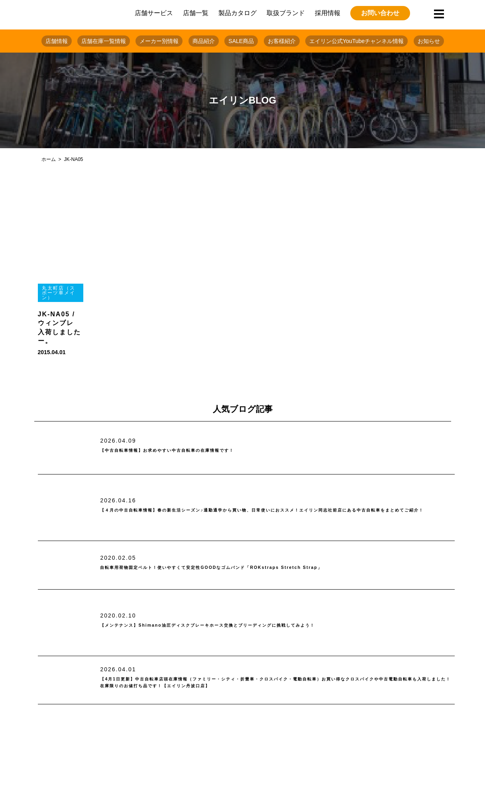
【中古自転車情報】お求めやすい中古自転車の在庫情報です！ (200, 450)
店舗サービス (154, 13)
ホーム (48, 159)
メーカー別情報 (159, 41)
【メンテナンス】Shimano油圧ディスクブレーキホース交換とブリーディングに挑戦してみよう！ (260, 625)
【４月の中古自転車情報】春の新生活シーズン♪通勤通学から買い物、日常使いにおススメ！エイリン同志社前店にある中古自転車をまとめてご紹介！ (274, 510)
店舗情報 (56, 41)
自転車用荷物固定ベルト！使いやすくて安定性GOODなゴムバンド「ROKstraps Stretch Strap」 (262, 568)
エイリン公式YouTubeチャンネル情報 (356, 41)
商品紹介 (203, 41)
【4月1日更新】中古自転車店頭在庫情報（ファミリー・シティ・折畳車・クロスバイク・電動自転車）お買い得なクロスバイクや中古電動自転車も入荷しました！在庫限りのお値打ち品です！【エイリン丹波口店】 (276, 683)
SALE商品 (241, 41)
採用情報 (327, 13)
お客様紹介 (282, 41)
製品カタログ (237, 13)
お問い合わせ (380, 13)
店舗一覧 (195, 13)
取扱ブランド (286, 13)
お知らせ (429, 41)
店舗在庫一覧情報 (103, 41)
